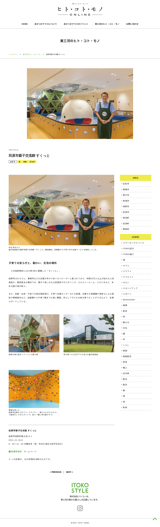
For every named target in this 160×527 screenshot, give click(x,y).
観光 (125, 379)
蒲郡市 (126, 206)
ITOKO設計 (128, 248)
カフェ (126, 265)
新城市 (126, 201)
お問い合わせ (132, 23)
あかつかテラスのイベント (76, 23)
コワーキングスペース (133, 243)
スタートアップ (130, 288)
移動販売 (127, 356)
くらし (126, 345)
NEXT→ (69, 472)
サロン (126, 282)
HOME (25, 23)
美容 (125, 362)
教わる (126, 322)
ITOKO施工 (128, 254)
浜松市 (126, 184)
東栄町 (126, 218)
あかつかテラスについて (45, 23)
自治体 (32, 162)
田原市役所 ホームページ (23, 451)
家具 (125, 311)
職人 (125, 368)
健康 (25, 162)
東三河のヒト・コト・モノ (107, 23)
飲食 (125, 407)
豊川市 (126, 195)
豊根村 (126, 229)
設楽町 (126, 223)
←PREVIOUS (55, 472)
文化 (125, 328)
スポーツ (127, 294)
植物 (125, 351)
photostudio (129, 300)
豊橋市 (126, 189)
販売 (125, 385)
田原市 (12, 162)
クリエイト (128, 277)
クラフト (127, 271)
